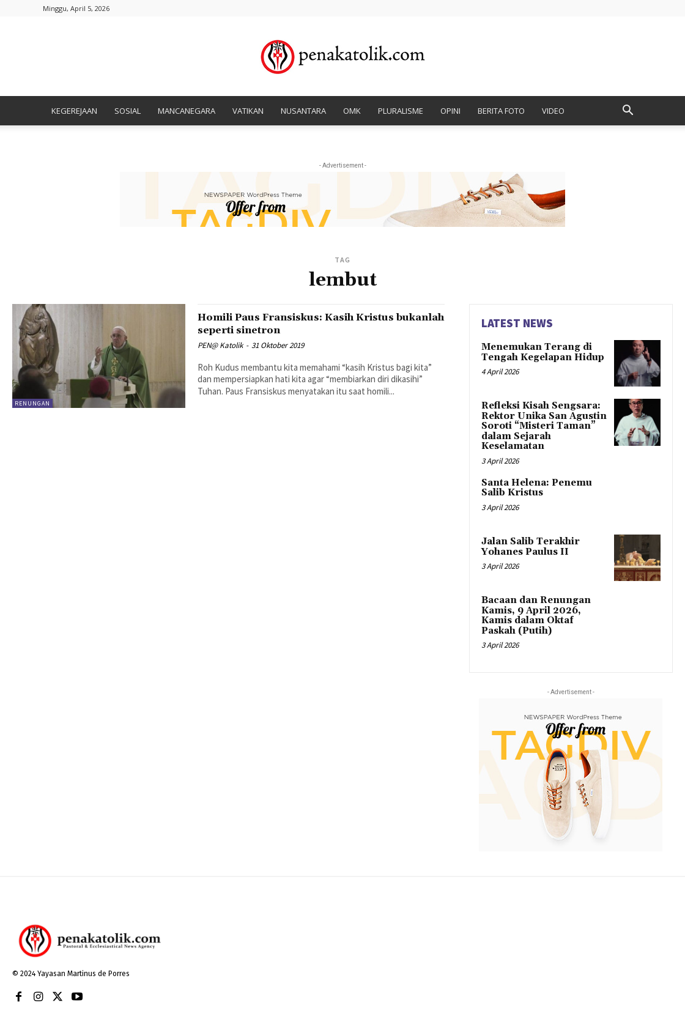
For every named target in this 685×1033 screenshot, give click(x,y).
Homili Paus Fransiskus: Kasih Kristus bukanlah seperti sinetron (317, 323)
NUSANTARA (303, 110)
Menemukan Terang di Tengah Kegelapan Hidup (539, 351)
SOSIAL (127, 110)
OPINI (450, 110)
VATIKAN (248, 110)
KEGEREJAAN (74, 110)
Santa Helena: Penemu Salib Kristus (533, 483)
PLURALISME (400, 110)
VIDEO (553, 110)
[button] (627, 111)
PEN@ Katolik (220, 345)
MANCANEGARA (186, 110)
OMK (352, 110)
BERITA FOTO (501, 110)
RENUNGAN (32, 403)
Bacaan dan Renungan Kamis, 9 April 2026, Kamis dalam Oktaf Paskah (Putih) (544, 606)
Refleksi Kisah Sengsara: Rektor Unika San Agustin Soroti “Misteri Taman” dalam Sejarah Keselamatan (540, 424)
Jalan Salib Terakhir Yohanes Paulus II (527, 542)
